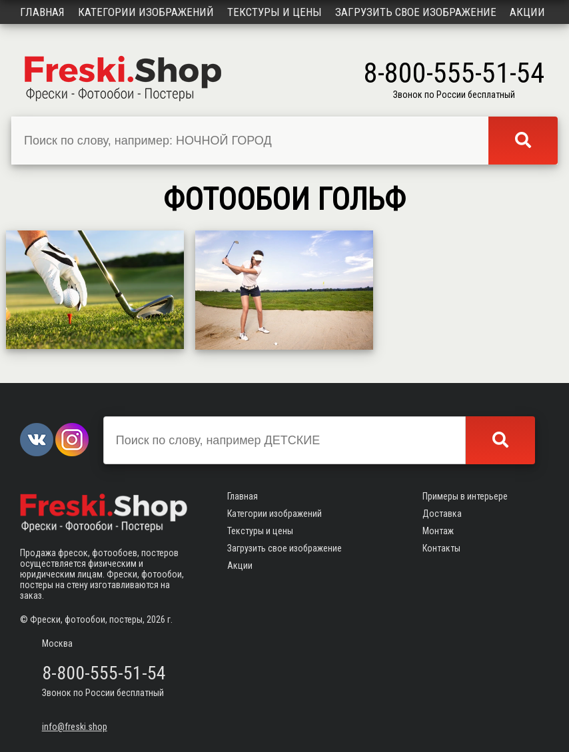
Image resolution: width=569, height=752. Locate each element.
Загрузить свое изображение (415, 12)
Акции (527, 12)
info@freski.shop (74, 726)
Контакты (441, 548)
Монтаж (438, 531)
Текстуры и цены (274, 12)
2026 (156, 619)
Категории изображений (146, 12)
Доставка (442, 513)
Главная (42, 12)
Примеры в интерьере (465, 496)
